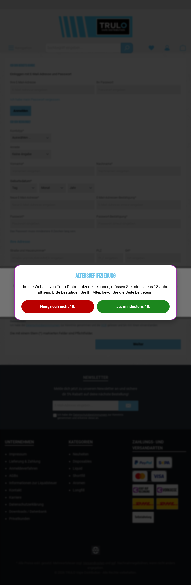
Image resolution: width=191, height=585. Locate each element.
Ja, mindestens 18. (133, 306)
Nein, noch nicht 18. (57, 306)
